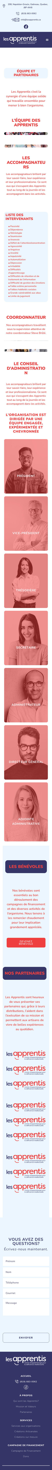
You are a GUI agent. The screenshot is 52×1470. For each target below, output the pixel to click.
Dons (26, 1456)
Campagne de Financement (26, 1450)
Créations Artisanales (26, 1431)
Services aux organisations (26, 1425)
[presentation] (18, 1322)
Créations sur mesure (26, 1437)
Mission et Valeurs (26, 1406)
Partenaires (26, 1412)
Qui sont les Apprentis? (26, 1401)
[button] (47, 40)
